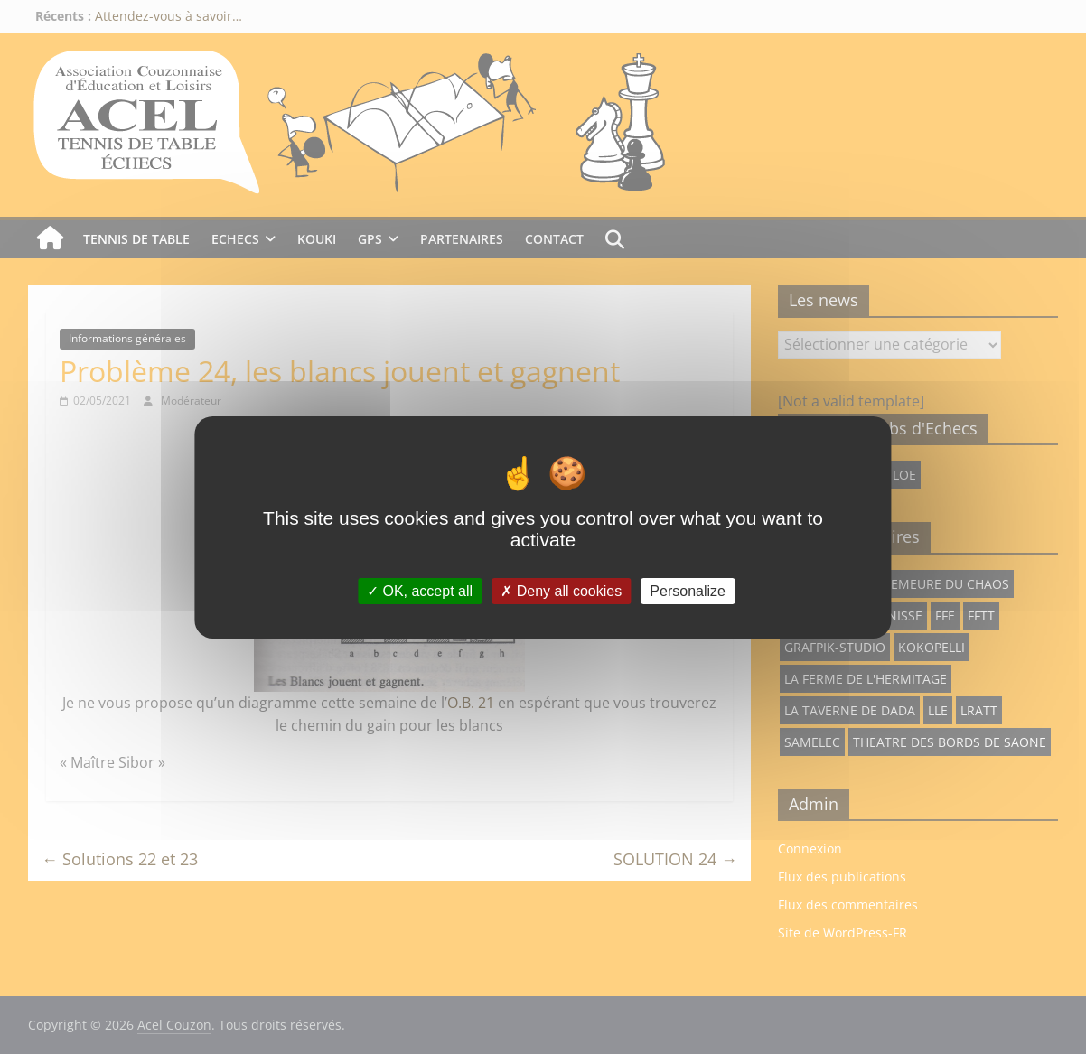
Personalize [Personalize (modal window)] (688, 590)
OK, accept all (420, 590)
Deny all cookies (561, 590)
